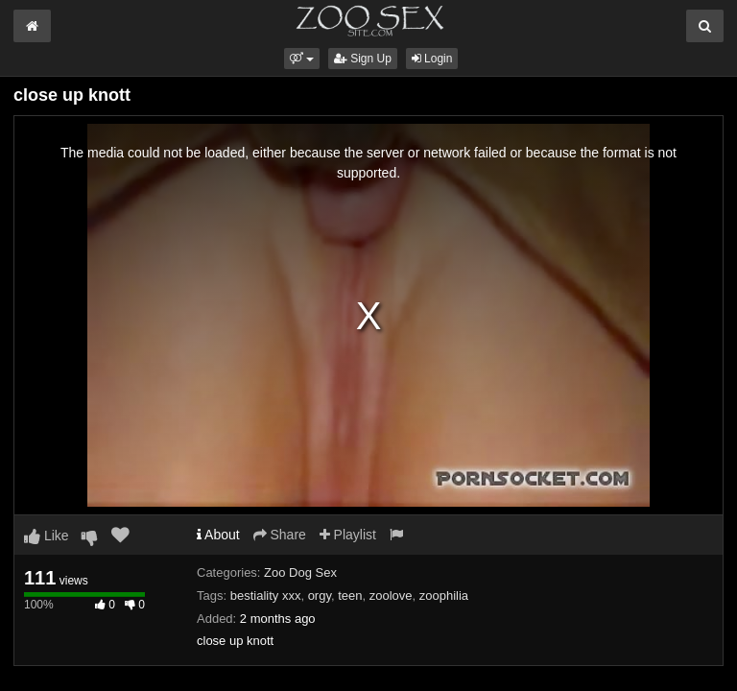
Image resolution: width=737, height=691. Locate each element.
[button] (302, 58)
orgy (319, 595)
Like (46, 535)
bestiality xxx (265, 595)
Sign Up (363, 58)
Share (279, 534)
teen (350, 595)
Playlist (348, 534)
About (218, 534)
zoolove (391, 595)
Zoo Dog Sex (300, 572)
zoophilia (443, 595)
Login (432, 58)
